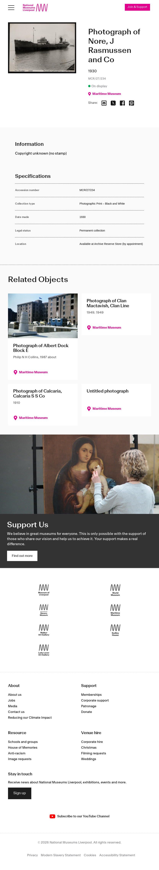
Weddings (88, 759)
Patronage (88, 706)
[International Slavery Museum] (44, 610)
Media (12, 706)
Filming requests (93, 753)
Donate (86, 712)
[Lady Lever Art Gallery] (44, 650)
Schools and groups (23, 742)
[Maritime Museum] (115, 610)
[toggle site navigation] (11, 8)
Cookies (90, 855)
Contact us (16, 712)
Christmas (89, 747)
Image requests (19, 759)
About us (15, 695)
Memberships (91, 695)
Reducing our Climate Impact (30, 717)
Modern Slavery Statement (61, 855)
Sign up (19, 793)
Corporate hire (92, 742)
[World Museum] (115, 590)
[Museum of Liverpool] (44, 590)
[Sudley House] (115, 630)
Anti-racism (16, 753)
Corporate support (95, 700)
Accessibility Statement (117, 855)
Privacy (32, 855)
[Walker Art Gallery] (44, 630)
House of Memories (22, 747)
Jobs (11, 700)
